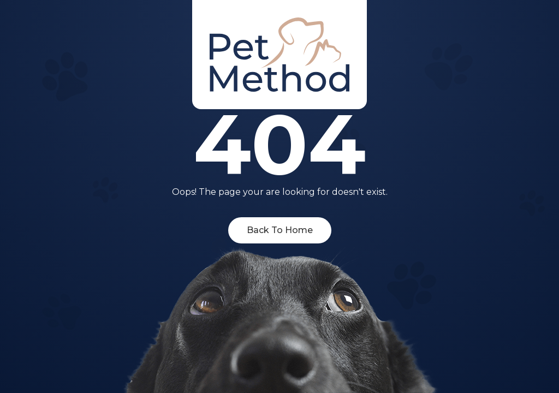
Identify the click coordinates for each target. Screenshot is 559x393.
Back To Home (280, 230)
